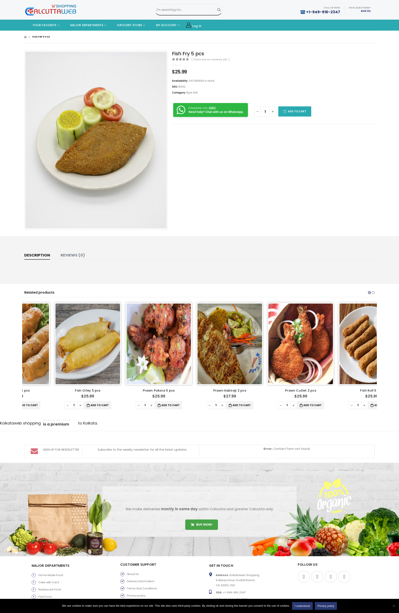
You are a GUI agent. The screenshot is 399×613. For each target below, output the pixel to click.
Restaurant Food (49, 568)
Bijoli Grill (192, 92)
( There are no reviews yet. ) (210, 59)
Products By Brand (139, 588)
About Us (133, 552)
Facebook (304, 555)
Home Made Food (50, 553)
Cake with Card (48, 561)
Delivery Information (140, 559)
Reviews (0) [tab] (73, 255)
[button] (369, 292)
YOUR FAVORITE (41, 25)
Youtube (331, 555)
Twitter (317, 555)
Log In (194, 25)
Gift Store (44, 589)
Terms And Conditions (142, 567)
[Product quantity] (265, 111)
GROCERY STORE (126, 25)
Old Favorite (135, 595)
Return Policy (135, 581)
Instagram (344, 555)
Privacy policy (136, 574)
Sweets (43, 582)
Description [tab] (37, 255)
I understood (302, 606)
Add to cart (297, 111)
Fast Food (44, 575)
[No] (394, 606)
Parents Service (49, 596)
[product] (58, 344)
